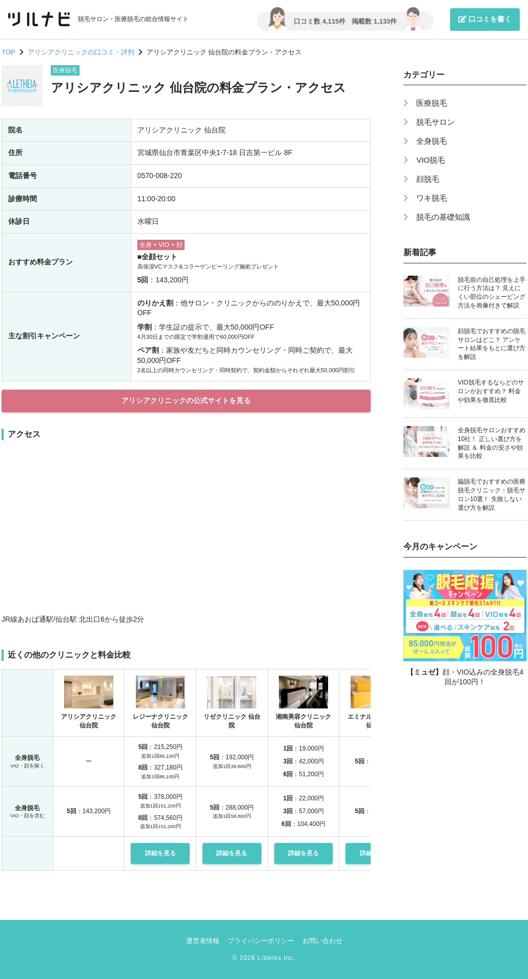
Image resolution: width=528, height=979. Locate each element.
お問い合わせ (322, 941)
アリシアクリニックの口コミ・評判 (81, 52)
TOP (8, 52)
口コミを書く (485, 19)
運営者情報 (202, 941)
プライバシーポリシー (261, 941)
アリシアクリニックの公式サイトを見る (186, 400)
